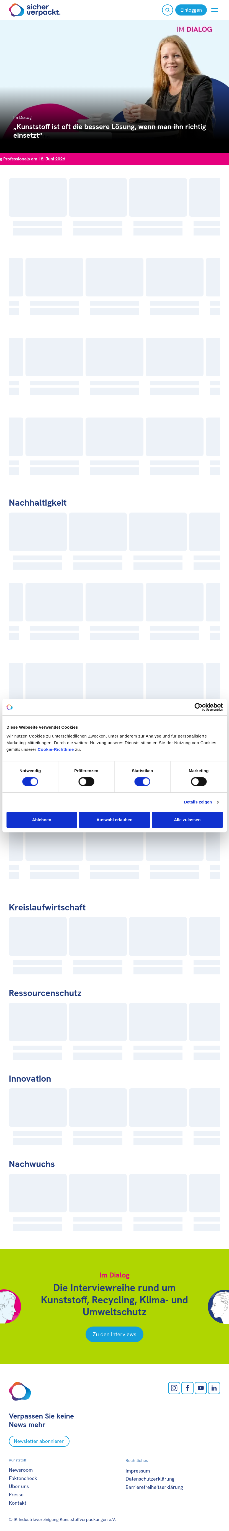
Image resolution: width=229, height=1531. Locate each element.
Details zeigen (198, 802)
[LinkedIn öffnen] (214, 1388)
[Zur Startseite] (35, 10)
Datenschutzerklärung (150, 1479)
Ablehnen (41, 819)
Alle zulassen (187, 819)
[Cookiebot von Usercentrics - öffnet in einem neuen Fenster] (198, 707)
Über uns (19, 1486)
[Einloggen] (191, 10)
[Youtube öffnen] (201, 1388)
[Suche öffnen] (167, 10)
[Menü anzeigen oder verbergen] (214, 10)
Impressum (138, 1471)
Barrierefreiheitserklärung (154, 1487)
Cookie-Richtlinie (56, 749)
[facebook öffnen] (187, 1388)
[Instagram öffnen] (174, 1388)
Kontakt (17, 1503)
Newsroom (21, 1470)
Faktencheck (23, 1478)
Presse (16, 1494)
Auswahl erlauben (115, 819)
